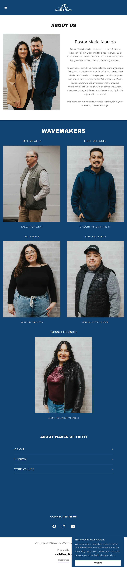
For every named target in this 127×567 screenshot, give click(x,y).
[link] (63, 7)
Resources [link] (63, 560)
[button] (12, 7)
